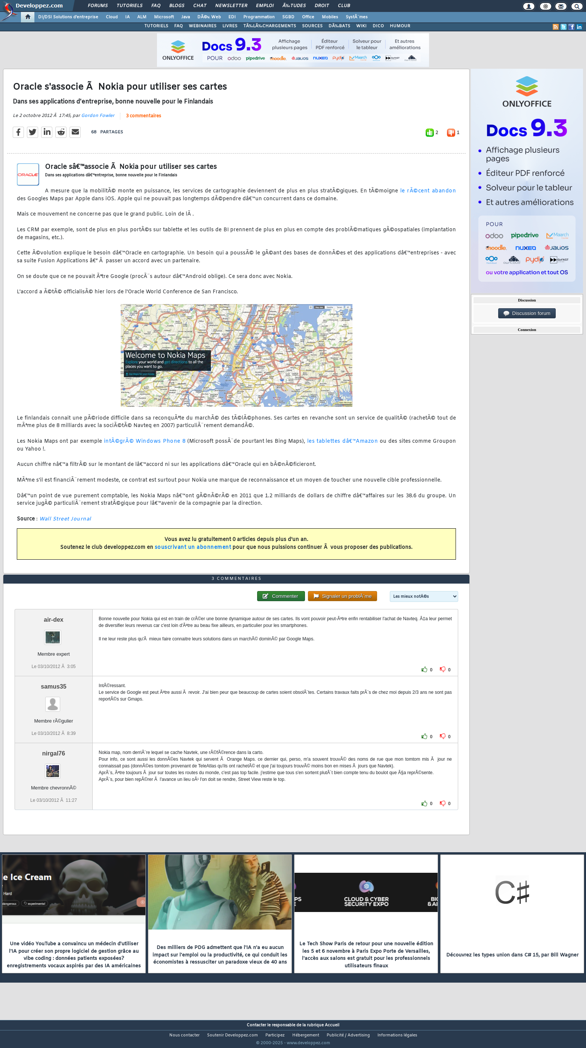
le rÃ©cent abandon (428, 195)
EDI (232, 17)
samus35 (54, 700)
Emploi (264, 6)
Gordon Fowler (97, 120)
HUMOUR (400, 26)
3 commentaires (143, 121)
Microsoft (164, 17)
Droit (322, 6)
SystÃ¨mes (357, 17)
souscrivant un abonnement (193, 552)
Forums (97, 6)
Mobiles (330, 17)
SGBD (288, 17)
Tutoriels (129, 6)
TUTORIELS (156, 26)
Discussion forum (526, 313)
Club (344, 6)
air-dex (53, 633)
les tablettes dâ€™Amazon (342, 445)
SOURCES (312, 26)
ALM (141, 17)
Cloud (112, 17)
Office (308, 17)
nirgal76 (53, 767)
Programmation (259, 17)
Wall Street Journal (65, 523)
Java (185, 17)
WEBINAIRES (202, 26)
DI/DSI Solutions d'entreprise (68, 17)
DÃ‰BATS (339, 26)
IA (127, 17)
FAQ (156, 6)
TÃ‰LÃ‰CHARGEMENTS (269, 26)
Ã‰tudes (294, 6)
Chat (199, 6)
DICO (378, 26)
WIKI (361, 26)
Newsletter (231, 6)
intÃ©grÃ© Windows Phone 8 (145, 445)
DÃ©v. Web (209, 17)
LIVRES (229, 26)
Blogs (177, 6)
